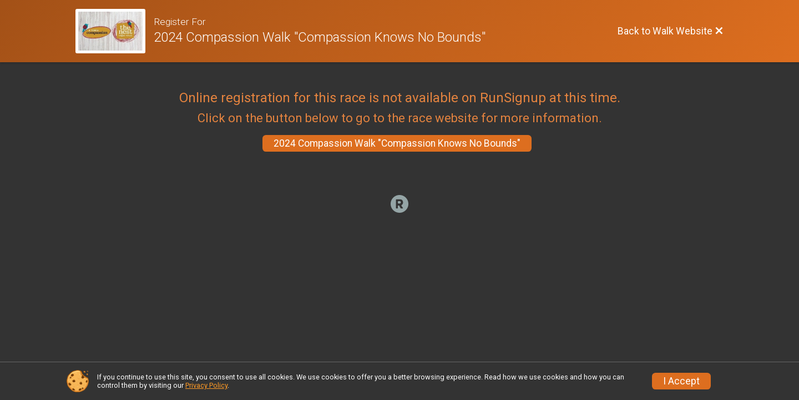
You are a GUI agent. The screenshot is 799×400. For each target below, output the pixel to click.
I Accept (681, 381)
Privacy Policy (206, 385)
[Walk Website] (114, 31)
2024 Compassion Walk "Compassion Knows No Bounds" (397, 143)
